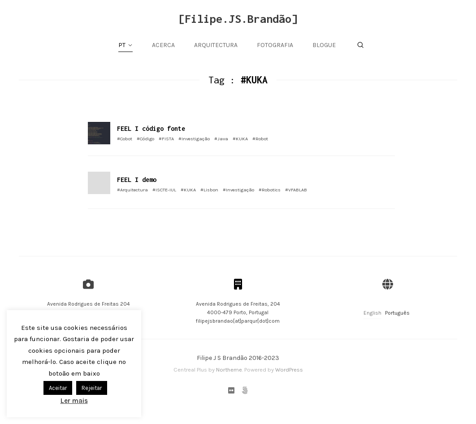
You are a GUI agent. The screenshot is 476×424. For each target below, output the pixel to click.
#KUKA (240, 139)
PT (121, 45)
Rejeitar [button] (92, 388)
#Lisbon (209, 190)
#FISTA (166, 139)
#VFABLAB (296, 190)
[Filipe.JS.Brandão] (238, 18)
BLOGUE (324, 45)
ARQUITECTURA (216, 45)
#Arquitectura (132, 190)
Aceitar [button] (58, 388)
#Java (221, 139)
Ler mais (74, 401)
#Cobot (124, 139)
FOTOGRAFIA (275, 45)
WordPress (289, 369)
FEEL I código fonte (151, 128)
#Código (145, 139)
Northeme (229, 369)
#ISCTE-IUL (164, 190)
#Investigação (194, 139)
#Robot (260, 139)
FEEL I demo (136, 179)
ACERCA (163, 45)
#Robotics (270, 190)
